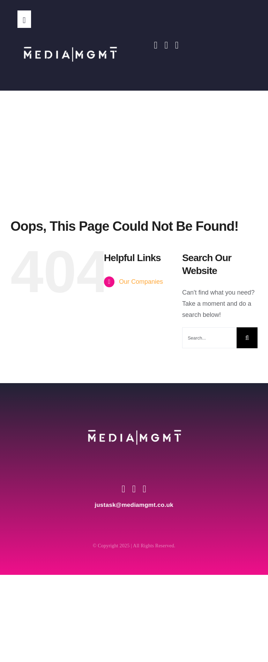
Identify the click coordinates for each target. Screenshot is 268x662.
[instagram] (166, 45)
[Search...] (209, 337)
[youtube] (177, 45)
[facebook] (155, 45)
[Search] (247, 337)
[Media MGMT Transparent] (69, 31)
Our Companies (141, 281)
